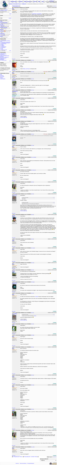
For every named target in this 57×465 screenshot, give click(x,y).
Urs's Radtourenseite (3, 60)
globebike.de (2, 59)
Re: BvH (32, 60)
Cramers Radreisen (3, 53)
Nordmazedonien (3, 43)
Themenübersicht (26, 456)
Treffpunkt (24, 3)
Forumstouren (3, 47)
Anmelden (51, 1)
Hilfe (39, 1)
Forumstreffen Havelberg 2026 (5, 42)
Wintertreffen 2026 (4, 49)
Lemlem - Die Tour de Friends (4, 55)
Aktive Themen (27, 1)
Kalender (20, 1)
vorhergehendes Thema (17, 456)
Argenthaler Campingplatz (37, 13)
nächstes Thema (35, 456)
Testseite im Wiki (3, 46)
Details (10, 13)
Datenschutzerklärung (23, 463)
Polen (2, 48)
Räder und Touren (26, 68)
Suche (34, 1)
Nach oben (13, 70)
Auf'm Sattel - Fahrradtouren (4, 57)
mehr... (10, 50)
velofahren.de (2, 54)
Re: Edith (32, 335)
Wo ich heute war (23, 117)
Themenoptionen (16, 6)
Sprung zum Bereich (44, 458)
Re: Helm (32, 262)
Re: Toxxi (32, 71)
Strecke (36, 296)
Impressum (17, 463)
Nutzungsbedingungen (30, 463)
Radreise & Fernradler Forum (15, 3)
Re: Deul (32, 145)
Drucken (54, 58)
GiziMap (2, 45)
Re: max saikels (33, 157)
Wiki (43, 1)
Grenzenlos (2, 56)
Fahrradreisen (2, 58)
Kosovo (2, 44)
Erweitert (10, 18)
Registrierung (13, 1)
